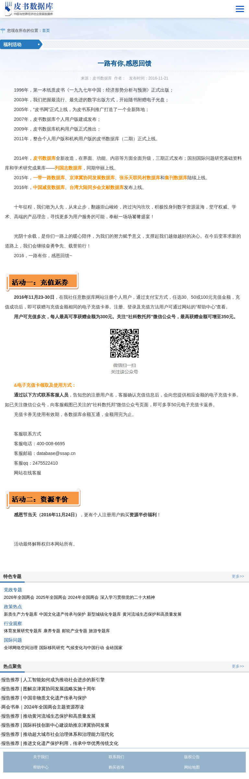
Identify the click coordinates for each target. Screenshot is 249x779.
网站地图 (192, 767)
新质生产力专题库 (21, 614)
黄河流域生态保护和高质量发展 (152, 614)
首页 (46, 30)
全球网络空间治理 (21, 647)
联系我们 (116, 757)
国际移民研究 (52, 647)
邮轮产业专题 (74, 630)
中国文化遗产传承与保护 (62, 614)
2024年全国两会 (83, 597)
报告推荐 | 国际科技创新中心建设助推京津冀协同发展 (55, 725)
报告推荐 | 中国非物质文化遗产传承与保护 (44, 697)
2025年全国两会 (51, 597)
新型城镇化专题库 (104, 614)
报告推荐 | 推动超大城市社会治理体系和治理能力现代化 (57, 734)
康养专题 (51, 630)
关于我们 (41, 757)
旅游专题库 (99, 630)
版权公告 (192, 757)
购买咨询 (116, 767)
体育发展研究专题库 (23, 630)
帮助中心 (41, 767)
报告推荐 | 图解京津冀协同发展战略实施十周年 (48, 688)
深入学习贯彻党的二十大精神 (127, 597)
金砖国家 (114, 647)
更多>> (238, 576)
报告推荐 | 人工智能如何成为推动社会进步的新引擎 (53, 679)
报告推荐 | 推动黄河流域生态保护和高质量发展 (48, 716)
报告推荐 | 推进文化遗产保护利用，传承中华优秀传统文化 (59, 743)
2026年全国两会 (19, 597)
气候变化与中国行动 (85, 647)
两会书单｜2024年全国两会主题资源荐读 (42, 707)
